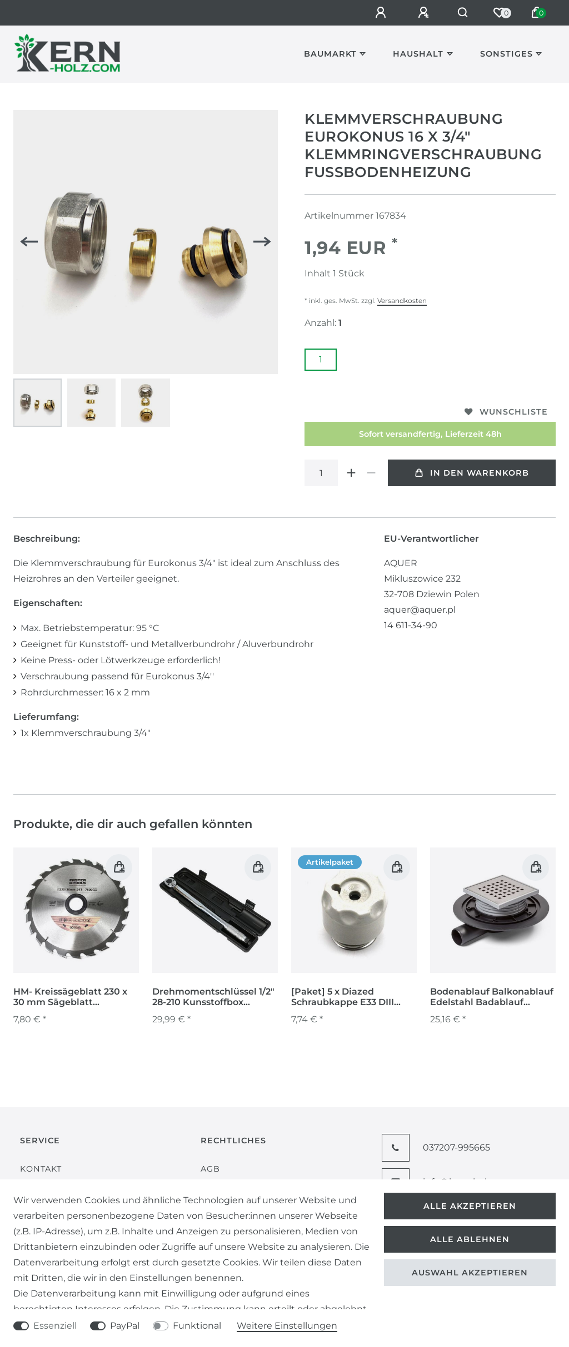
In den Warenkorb (472, 473)
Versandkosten (402, 300)
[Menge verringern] (371, 473)
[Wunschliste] (499, 13)
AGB (210, 1169)
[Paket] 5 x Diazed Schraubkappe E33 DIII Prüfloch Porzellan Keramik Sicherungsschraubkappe (349, 997)
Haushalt (418, 54)
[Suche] (461, 13)
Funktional (197, 1325)
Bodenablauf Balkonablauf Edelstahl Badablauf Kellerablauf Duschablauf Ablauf (491, 997)
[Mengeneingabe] (321, 473)
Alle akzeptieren (469, 1206)
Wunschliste (506, 412)
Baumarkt (330, 54)
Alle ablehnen (470, 1239)
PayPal (124, 1325)
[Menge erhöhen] (351, 473)
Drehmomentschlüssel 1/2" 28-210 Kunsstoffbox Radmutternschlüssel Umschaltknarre (213, 997)
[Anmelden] (378, 13)
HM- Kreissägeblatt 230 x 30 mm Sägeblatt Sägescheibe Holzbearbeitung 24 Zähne (75, 997)
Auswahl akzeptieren (470, 1273)
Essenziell (55, 1325)
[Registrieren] (421, 13)
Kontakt (41, 1169)
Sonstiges (506, 54)
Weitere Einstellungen (287, 1325)
